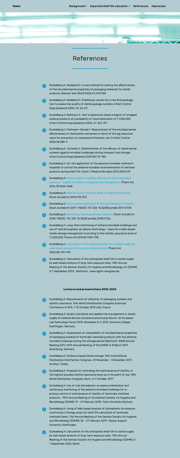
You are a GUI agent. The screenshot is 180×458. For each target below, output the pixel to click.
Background (77, 6)
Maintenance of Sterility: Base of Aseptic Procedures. (99, 193)
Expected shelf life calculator (109, 6)
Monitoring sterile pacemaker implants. (90, 214)
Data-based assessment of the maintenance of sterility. (100, 203)
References (140, 6)
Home (16, 6)
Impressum (159, 6)
